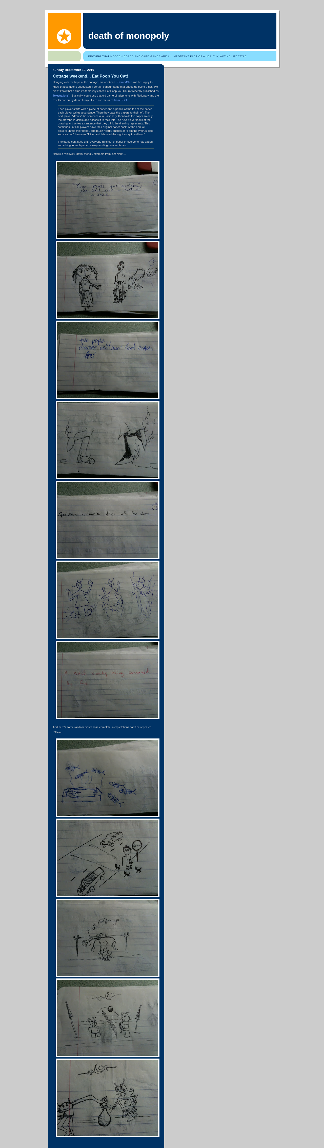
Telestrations (61, 95)
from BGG (120, 100)
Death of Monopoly (128, 36)
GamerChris (125, 82)
